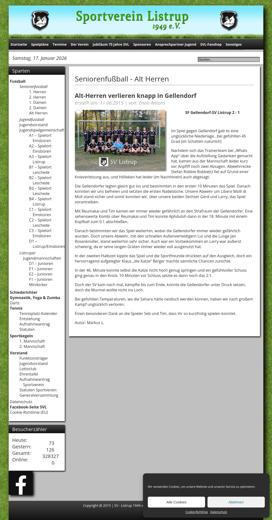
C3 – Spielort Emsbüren (40, 233)
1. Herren (37, 91)
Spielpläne (39, 44)
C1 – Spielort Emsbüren (40, 212)
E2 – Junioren (40, 274)
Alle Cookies (176, 502)
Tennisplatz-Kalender (38, 313)
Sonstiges (234, 44)
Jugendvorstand (33, 124)
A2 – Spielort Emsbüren (40, 148)
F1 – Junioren (40, 279)
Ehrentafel (28, 374)
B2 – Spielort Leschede (40, 180)
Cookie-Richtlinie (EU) (29, 412)
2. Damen (37, 107)
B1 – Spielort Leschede (40, 169)
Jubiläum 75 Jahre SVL (111, 44)
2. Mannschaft (32, 346)
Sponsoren (142, 44)
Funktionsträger (33, 358)
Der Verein (80, 44)
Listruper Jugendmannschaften (40, 255)
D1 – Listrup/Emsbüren (47, 243)
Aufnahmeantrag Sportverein (34, 382)
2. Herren (37, 97)
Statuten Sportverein (38, 390)
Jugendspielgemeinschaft (41, 130)
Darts (14, 303)
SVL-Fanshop (210, 44)
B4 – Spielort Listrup (40, 201)
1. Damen (37, 102)
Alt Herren (38, 113)
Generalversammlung (38, 395)
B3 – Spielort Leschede (40, 191)
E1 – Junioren (40, 268)
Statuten (27, 329)
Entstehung (29, 318)
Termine (60, 44)
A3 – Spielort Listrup (40, 159)
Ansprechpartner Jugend (175, 44)
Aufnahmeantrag (34, 324)
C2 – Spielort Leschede (40, 222)
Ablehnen (236, 502)
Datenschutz (218, 512)
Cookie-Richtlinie (197, 512)
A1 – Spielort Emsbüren (40, 138)
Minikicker (38, 284)
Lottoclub (27, 368)
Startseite (19, 44)
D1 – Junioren (41, 263)
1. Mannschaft (32, 341)
